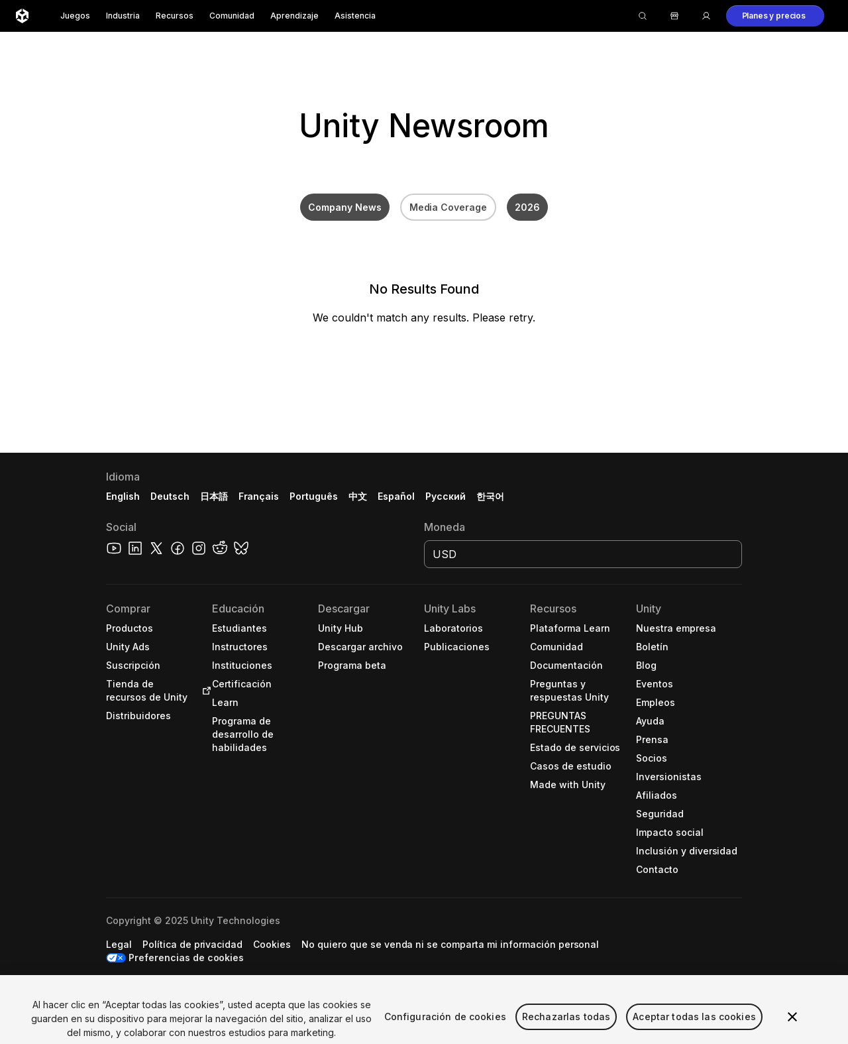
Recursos (174, 16)
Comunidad (231, 16)
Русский (445, 496)
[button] (775, 16)
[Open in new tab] (204, 690)
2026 (527, 207)
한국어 (490, 496)
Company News (345, 207)
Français (259, 496)
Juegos (75, 16)
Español (396, 496)
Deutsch (169, 496)
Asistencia (355, 16)
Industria (123, 16)
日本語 (214, 496)
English (123, 496)
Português (314, 496)
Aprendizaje (294, 16)
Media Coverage (448, 207)
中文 (357, 496)
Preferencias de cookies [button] (186, 957)
